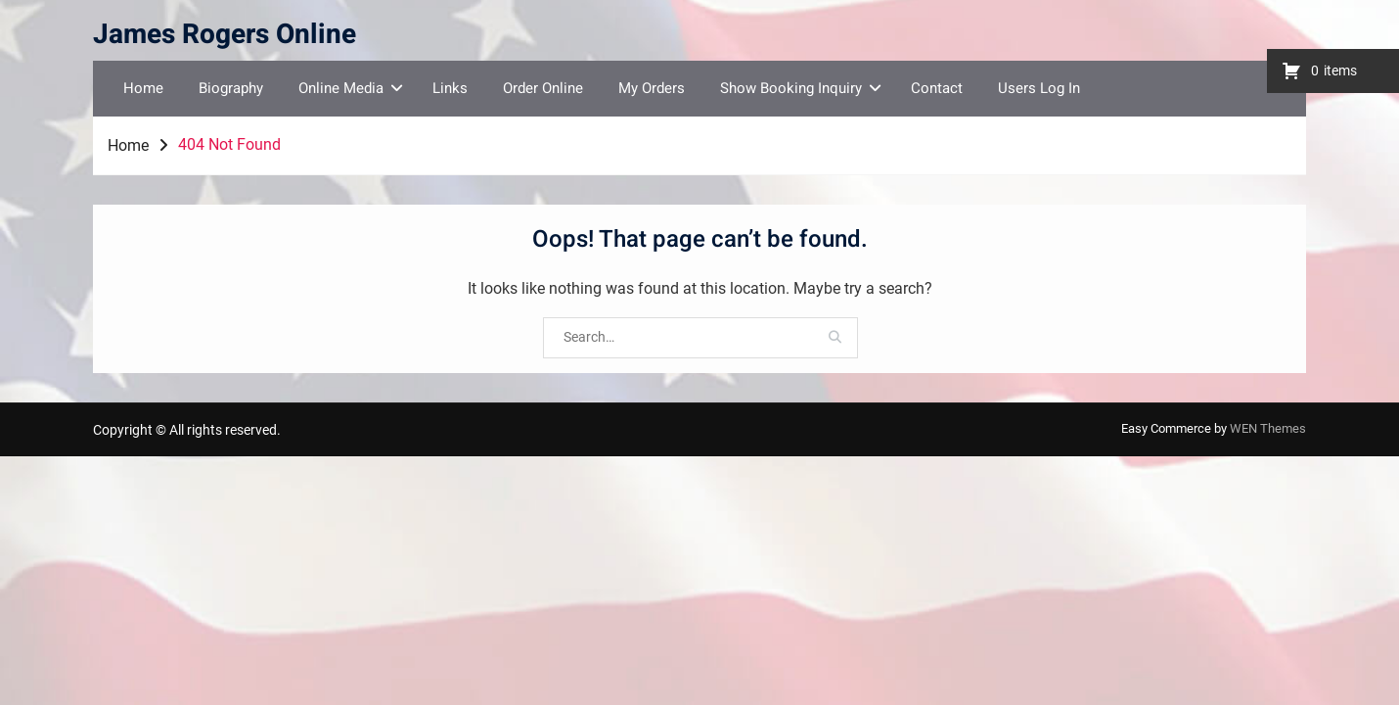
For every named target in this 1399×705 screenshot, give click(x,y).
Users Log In (1039, 88)
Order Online (543, 88)
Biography (231, 88)
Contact (937, 88)
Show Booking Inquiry (791, 88)
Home (143, 88)
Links (450, 88)
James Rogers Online (224, 35)
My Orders (651, 88)
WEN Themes (1268, 428)
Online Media (341, 88)
